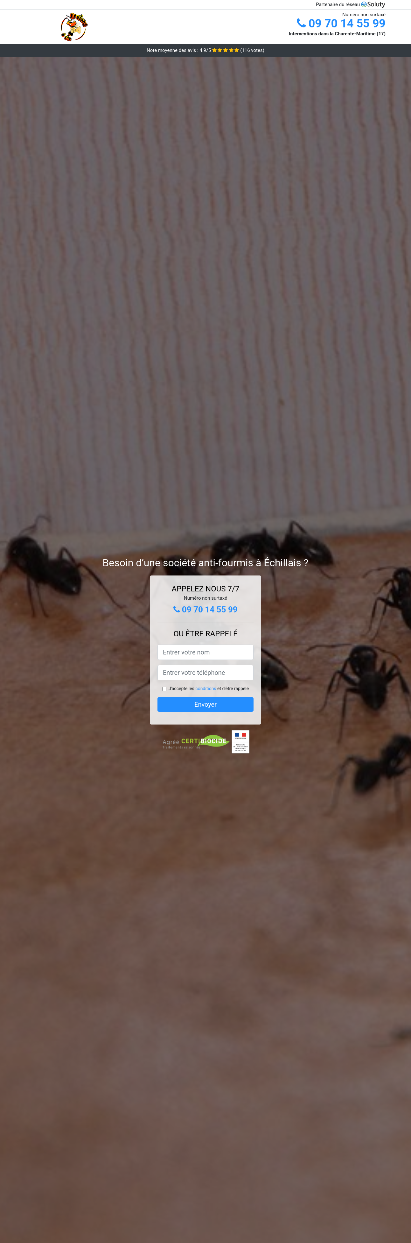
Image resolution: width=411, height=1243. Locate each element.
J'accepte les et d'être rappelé (209, 688)
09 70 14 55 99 (341, 23)
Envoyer (205, 704)
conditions (205, 688)
